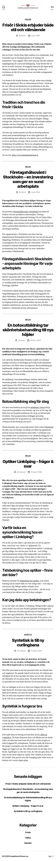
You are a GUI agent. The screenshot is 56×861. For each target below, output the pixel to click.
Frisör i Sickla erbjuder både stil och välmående (28, 27)
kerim (23, 35)
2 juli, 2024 (35, 192)
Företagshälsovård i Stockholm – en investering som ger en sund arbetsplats (28, 179)
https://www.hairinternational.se (25, 155)
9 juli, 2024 (35, 35)
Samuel (22, 472)
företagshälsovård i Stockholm (25, 211)
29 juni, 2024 (35, 340)
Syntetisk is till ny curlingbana (28, 642)
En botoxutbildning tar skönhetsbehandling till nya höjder (28, 330)
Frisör (28, 19)
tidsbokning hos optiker (29, 581)
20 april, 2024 (36, 472)
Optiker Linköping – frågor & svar (28, 464)
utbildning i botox (37, 407)
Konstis (28, 635)
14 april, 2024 (36, 651)
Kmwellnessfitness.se (18, 856)
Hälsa (28, 167)
